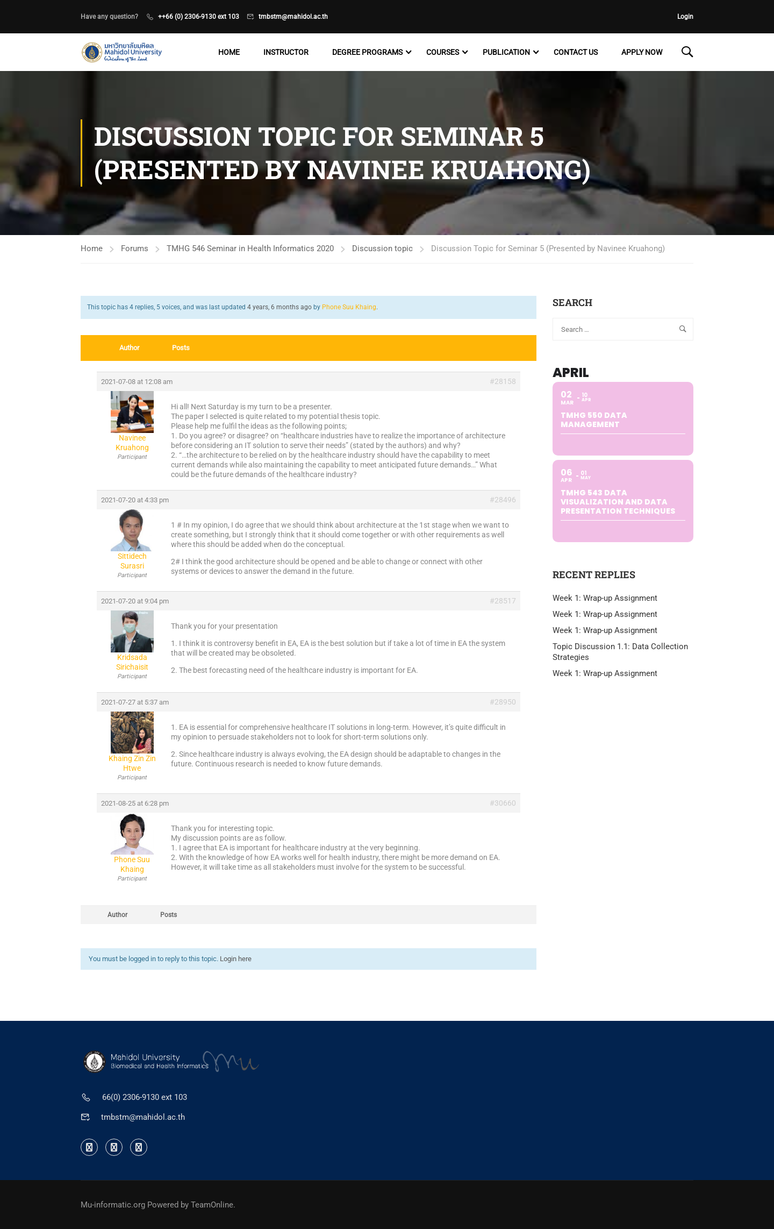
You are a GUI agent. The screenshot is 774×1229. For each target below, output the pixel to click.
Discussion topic (382, 248)
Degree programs (367, 52)
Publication (506, 52)
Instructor (286, 52)
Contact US (576, 52)
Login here (236, 959)
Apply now (641, 52)
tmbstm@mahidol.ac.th (293, 16)
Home (229, 52)
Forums (134, 248)
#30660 (503, 803)
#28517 (503, 600)
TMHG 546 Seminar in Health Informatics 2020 (250, 248)
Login (685, 16)
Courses (442, 52)
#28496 (503, 499)
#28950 (503, 702)
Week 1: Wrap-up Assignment (605, 598)
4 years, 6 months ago (279, 307)
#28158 (503, 381)
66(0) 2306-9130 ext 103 (144, 1097)
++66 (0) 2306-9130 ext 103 (198, 16)
